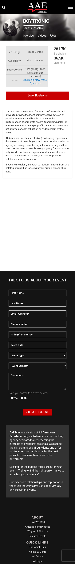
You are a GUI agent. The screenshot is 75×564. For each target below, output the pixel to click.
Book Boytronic (37, 95)
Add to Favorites (33, 28)
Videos (42, 35)
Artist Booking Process (37, 526)
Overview (28, 35)
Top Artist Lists (37, 547)
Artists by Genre (37, 551)
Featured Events (37, 536)
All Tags (37, 561)
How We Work (37, 522)
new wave (41, 79)
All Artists (37, 556)
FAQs (53, 35)
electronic (28, 79)
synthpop (35, 83)
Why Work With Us (37, 531)
